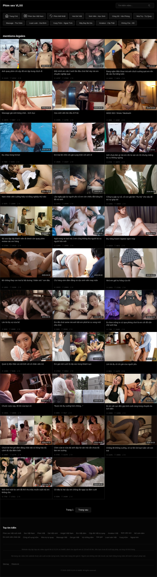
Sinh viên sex (126, 533)
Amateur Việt (113, 533)
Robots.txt (15, 564)
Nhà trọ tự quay (47, 537)
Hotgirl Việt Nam (66, 533)
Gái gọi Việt (74, 537)
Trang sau (83, 510)
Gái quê (99, 537)
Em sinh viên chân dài (11, 537)
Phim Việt (41, 533)
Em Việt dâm (81, 533)
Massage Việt (61, 537)
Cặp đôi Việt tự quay (97, 533)
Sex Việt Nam (29, 533)
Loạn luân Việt (111, 537)
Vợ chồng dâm (88, 537)
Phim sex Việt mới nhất (12, 533)
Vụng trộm (123, 537)
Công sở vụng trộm (30, 537)
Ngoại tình (134, 537)
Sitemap (6, 564)
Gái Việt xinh (53, 533)
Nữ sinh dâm (139, 533)
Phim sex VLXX (13, 5)
